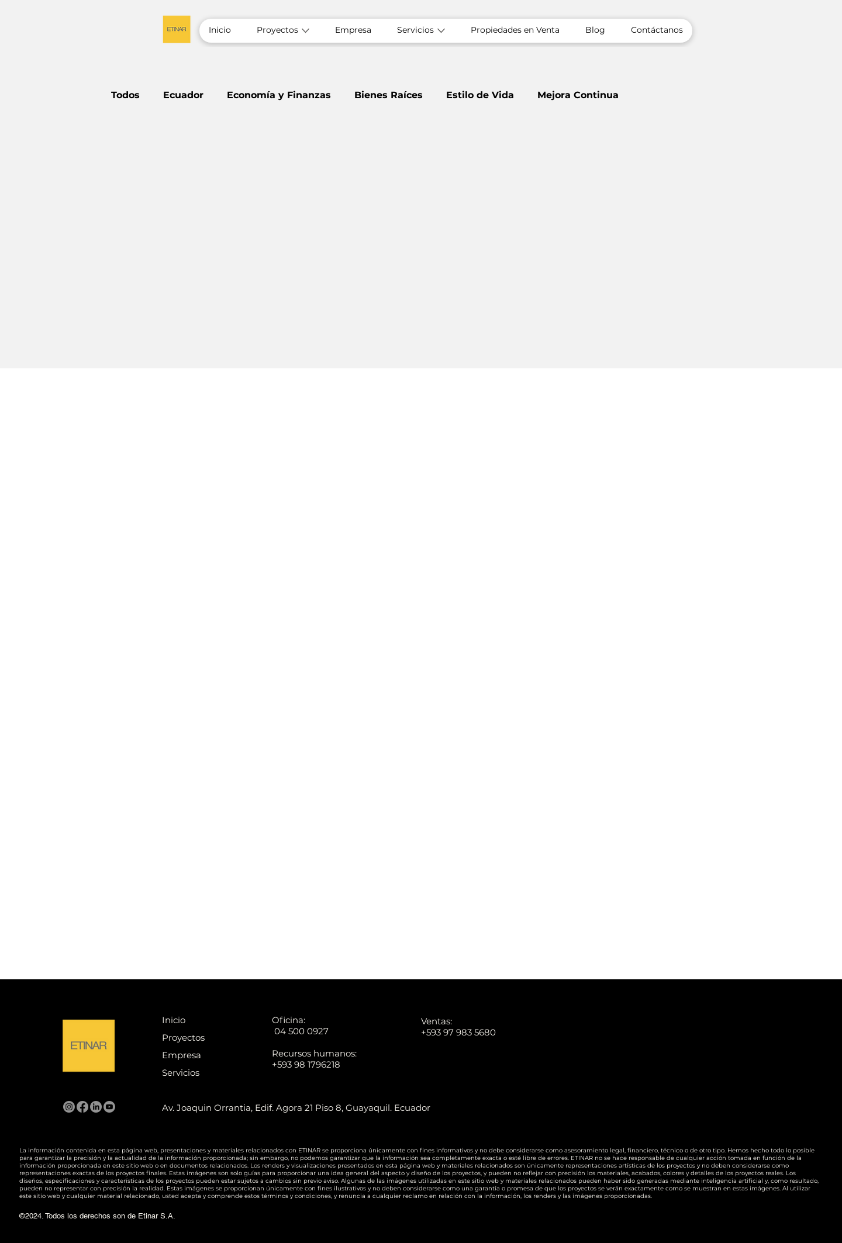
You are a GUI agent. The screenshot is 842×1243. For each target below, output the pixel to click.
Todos (125, 95)
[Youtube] (109, 1107)
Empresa (181, 1055)
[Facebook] (82, 1107)
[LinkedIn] (96, 1107)
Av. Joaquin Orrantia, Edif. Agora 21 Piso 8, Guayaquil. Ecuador (296, 1107)
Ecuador (183, 95)
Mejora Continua (578, 95)
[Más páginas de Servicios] (441, 30)
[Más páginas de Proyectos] (305, 30)
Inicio (173, 1020)
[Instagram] (69, 1107)
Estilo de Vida (480, 95)
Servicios (180, 1072)
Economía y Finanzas (279, 95)
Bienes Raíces (388, 95)
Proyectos (183, 1037)
